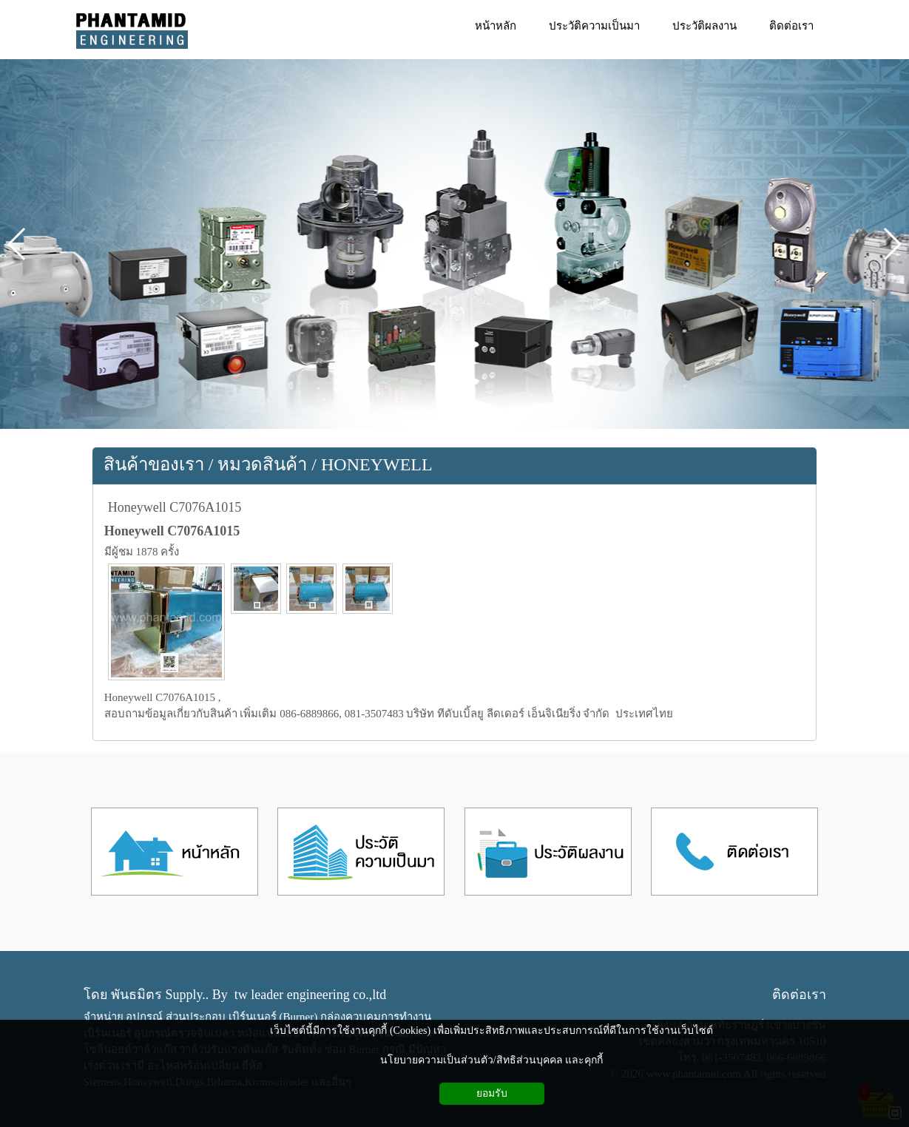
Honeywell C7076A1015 (174, 507)
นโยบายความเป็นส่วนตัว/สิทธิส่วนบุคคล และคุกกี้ (491, 1060)
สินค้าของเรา (154, 464)
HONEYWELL (377, 464)
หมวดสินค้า (262, 464)
